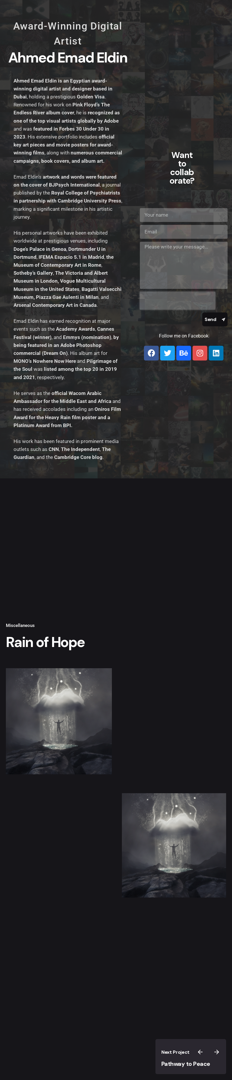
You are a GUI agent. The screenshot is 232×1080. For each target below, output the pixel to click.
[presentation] (177, 300)
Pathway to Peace (185, 1064)
